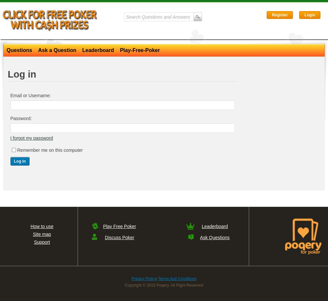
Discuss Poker (119, 237)
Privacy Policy (144, 278)
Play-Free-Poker (140, 50)
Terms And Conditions (177, 278)
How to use (42, 226)
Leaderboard (98, 50)
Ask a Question (57, 50)
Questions (19, 50)
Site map (42, 234)
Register (280, 15)
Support (42, 242)
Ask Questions (215, 237)
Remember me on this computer (50, 150)
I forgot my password (31, 138)
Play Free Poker (119, 226)
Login (309, 15)
